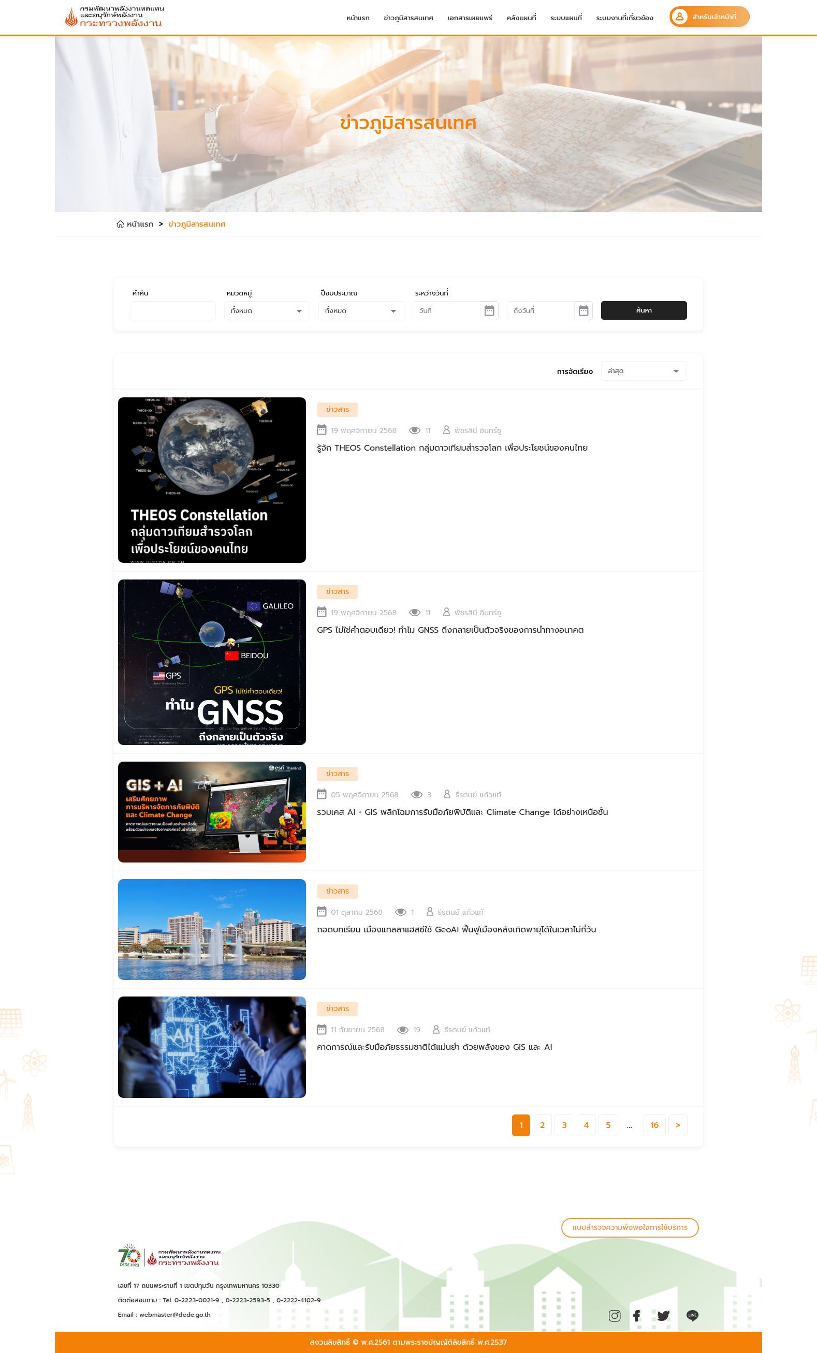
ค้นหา (644, 310)
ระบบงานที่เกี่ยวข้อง (625, 18)
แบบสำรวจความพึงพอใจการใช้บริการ (630, 1227)
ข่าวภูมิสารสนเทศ (409, 18)
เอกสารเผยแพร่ (470, 18)
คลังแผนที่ (521, 18)
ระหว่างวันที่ (431, 293)
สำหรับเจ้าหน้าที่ (704, 16)
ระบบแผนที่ (566, 18)
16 (655, 1125)
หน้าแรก (358, 18)
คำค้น (140, 293)
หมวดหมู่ (239, 293)
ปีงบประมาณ (339, 293)
